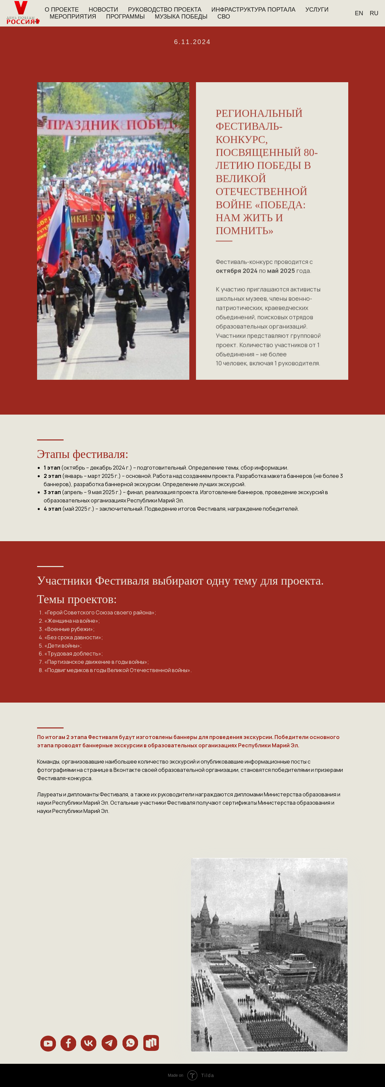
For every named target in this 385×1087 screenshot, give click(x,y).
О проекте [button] (62, 9)
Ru (374, 13)
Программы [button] (125, 16)
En (359, 13)
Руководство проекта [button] (165, 9)
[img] (48, 1044)
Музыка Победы (181, 16)
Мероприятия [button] (73, 16)
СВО (223, 16)
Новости (103, 9)
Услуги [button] (317, 9)
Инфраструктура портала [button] (254, 9)
